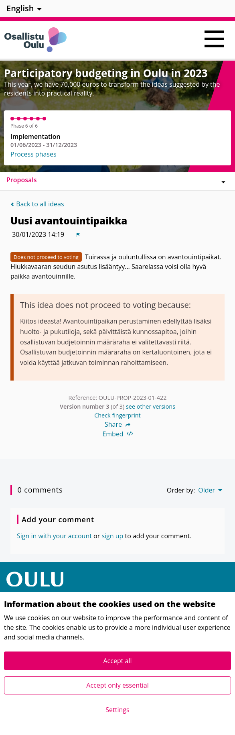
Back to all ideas (37, 204)
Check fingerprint (117, 415)
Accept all (117, 660)
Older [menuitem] (206, 490)
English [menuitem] (20, 8)
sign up (112, 535)
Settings (117, 709)
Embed (117, 434)
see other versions (150, 406)
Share (117, 424)
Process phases (33, 154)
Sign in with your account (54, 535)
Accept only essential (117, 685)
